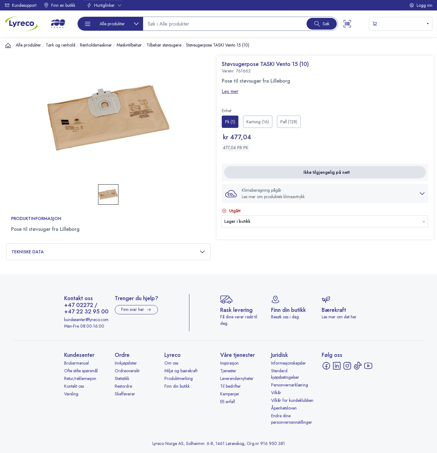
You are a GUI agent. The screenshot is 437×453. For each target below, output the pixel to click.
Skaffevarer (125, 394)
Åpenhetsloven (284, 408)
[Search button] (322, 24)
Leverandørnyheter (237, 378)
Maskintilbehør (129, 45)
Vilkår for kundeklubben (292, 400)
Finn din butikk (177, 386)
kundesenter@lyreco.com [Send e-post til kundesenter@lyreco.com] (86, 319)
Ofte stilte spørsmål (81, 371)
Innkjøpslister (126, 363)
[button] (325, 193)
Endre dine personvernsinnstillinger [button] (291, 419)
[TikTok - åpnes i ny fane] (357, 365)
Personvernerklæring (289, 385)
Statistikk (122, 378)
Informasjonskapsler (288, 363)
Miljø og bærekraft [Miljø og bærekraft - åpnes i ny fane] (180, 371)
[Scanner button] (347, 23)
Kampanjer (229, 394)
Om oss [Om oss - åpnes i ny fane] (171, 363)
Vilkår (276, 393)
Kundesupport (20, 5)
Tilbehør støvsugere (163, 45)
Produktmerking (178, 378)
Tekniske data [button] (108, 252)
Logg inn (420, 5)
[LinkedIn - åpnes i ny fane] (336, 365)
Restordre (123, 386)
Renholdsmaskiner (96, 45)
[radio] (230, 122)
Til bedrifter (230, 386)
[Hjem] (8, 45)
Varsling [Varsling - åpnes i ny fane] (71, 394)
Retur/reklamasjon (80, 378)
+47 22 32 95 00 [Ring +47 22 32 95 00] (86, 311)
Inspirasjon (229, 363)
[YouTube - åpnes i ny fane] (368, 365)
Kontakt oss (74, 386)
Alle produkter (28, 45)
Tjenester (228, 371)
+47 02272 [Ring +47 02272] (78, 305)
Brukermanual (76, 363)
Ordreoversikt (127, 371)
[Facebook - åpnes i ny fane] (326, 365)
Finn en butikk (59, 5)
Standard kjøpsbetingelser (285, 374)
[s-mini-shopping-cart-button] (400, 24)
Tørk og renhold (60, 45)
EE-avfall (227, 401)
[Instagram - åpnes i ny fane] (347, 365)
